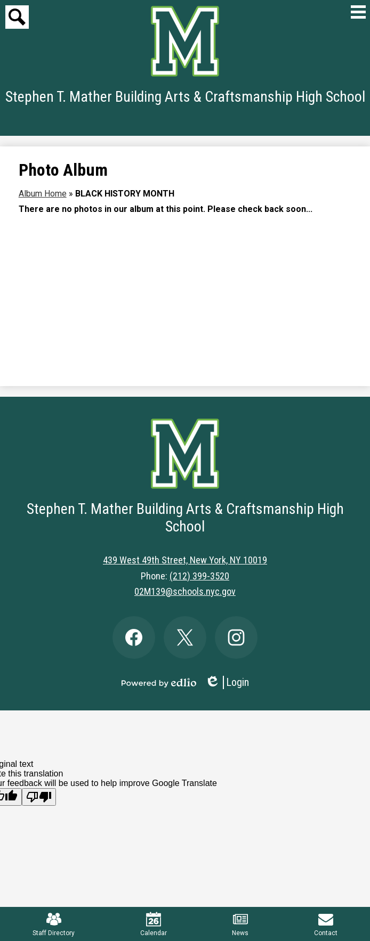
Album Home (43, 194)
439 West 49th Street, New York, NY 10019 (185, 560)
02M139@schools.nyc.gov (185, 591)
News (240, 924)
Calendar (153, 924)
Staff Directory (54, 924)
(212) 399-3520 (199, 576)
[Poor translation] (39, 797)
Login (227, 682)
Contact (325, 924)
